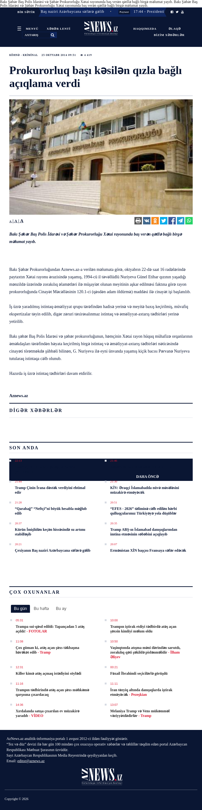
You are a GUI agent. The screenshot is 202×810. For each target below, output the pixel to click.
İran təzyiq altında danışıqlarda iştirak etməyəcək (141, 692)
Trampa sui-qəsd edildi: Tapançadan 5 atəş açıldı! (50, 629)
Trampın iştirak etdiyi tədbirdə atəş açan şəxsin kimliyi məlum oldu (143, 629)
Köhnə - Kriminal (23, 55)
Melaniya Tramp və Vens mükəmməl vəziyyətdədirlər (140, 713)
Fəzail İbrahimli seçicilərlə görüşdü (139, 673)
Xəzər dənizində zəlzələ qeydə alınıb (140, 467)
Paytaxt (126, 12)
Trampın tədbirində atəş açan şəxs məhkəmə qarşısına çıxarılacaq (52, 692)
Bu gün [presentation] (20, 608)
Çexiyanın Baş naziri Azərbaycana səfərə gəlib (52, 550)
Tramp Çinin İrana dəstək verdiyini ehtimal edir (50, 490)
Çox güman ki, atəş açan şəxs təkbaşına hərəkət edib (47, 650)
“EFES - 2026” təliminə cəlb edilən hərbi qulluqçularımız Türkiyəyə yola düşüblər (143, 511)
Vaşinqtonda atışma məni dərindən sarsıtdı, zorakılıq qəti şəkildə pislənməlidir (145, 652)
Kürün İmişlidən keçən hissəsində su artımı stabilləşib (50, 532)
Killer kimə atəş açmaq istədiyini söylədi (48, 673)
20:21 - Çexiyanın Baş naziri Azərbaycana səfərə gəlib (58, 11)
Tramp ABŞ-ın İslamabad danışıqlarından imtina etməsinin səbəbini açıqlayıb (143, 532)
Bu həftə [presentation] (41, 608)
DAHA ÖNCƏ (147, 477)
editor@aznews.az (31, 761)
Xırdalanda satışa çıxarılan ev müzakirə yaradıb (48, 713)
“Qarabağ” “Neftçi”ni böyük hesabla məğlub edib (51, 511)
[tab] (20, 609)
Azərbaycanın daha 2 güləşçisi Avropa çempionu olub (45, 469)
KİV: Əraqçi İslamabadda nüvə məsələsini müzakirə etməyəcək (144, 490)
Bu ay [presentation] (61, 608)
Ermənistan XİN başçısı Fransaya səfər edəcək (148, 550)
